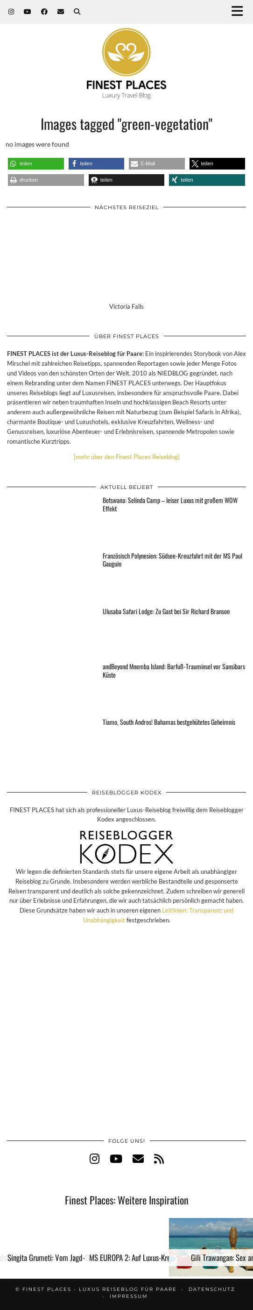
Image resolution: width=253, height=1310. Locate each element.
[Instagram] (11, 11)
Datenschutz (212, 1289)
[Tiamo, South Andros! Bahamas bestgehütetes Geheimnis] (50, 742)
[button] (240, 11)
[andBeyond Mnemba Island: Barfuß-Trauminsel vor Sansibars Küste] (50, 686)
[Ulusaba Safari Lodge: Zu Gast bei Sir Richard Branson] (50, 631)
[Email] (60, 11)
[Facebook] (44, 11)
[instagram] (94, 1158)
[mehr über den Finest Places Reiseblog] (127, 456)
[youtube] (116, 1158)
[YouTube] (28, 11)
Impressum (129, 1296)
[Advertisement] (126, 1040)
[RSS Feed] (159, 1158)
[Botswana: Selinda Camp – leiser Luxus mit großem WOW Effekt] (50, 520)
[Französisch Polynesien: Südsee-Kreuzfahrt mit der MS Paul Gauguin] (50, 576)
